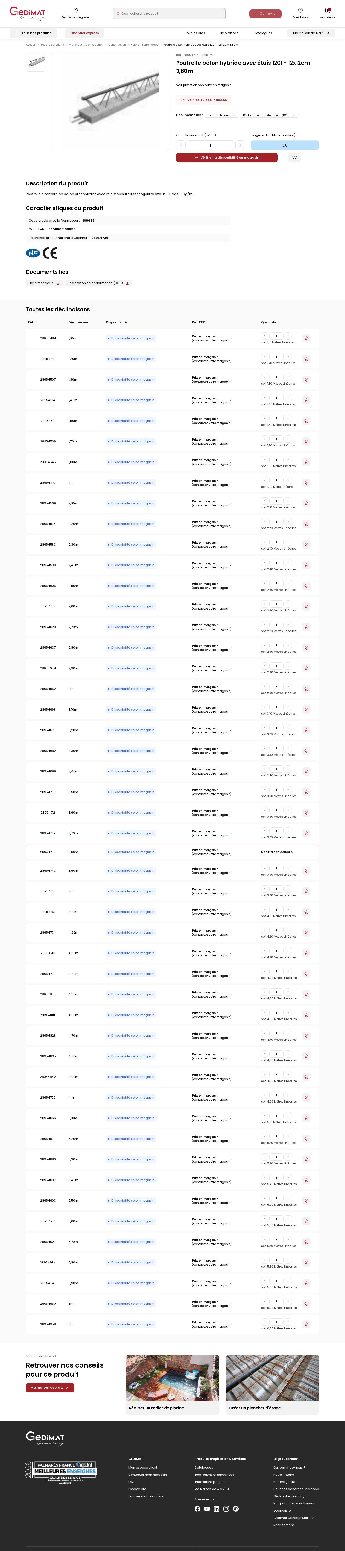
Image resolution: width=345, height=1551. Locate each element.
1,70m (73, 445)
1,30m (73, 383)
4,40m (74, 977)
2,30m (73, 548)
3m (71, 895)
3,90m (73, 874)
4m (71, 1101)
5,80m (73, 1266)
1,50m (73, 425)
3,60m (73, 816)
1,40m (73, 404)
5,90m (73, 1287)
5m (71, 1307)
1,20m (73, 363)
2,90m (73, 672)
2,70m (73, 631)
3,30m (73, 754)
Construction (117, 49)
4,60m (73, 1019)
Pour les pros (195, 34)
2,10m (73, 507)
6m (71, 1328)
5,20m (73, 1142)
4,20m (73, 936)
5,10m (73, 1122)
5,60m (73, 1225)
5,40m (73, 1184)
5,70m (73, 1246)
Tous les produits (53, 49)
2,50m (73, 590)
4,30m (73, 957)
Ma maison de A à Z (50, 1391)
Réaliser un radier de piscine (156, 1412)
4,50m (73, 998)
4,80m (73, 1060)
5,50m (73, 1204)
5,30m (73, 1163)
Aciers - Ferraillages (145, 49)
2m (71, 693)
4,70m (73, 1039)
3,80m (73, 856)
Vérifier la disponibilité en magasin (226, 161)
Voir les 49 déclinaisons (204, 104)
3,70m (73, 837)
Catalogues (263, 34)
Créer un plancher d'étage (255, 1412)
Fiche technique (221, 119)
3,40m (73, 775)
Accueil (31, 49)
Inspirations (229, 34)
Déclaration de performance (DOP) (269, 119)
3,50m (73, 796)
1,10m (72, 342)
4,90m (73, 1081)
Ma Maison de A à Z (308, 34)
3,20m (73, 734)
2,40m (73, 569)
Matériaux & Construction (86, 49)
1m (71, 486)
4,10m (73, 916)
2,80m (73, 651)
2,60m (73, 610)
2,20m (73, 528)
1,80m (73, 466)
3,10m (73, 713)
